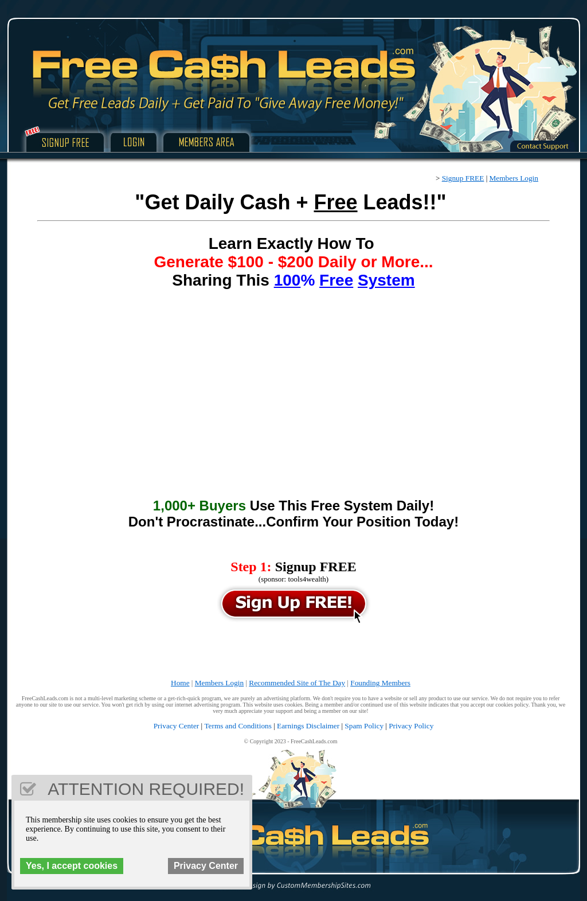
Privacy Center (176, 725)
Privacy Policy (411, 725)
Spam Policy (364, 725)
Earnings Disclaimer (308, 725)
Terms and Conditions (238, 725)
